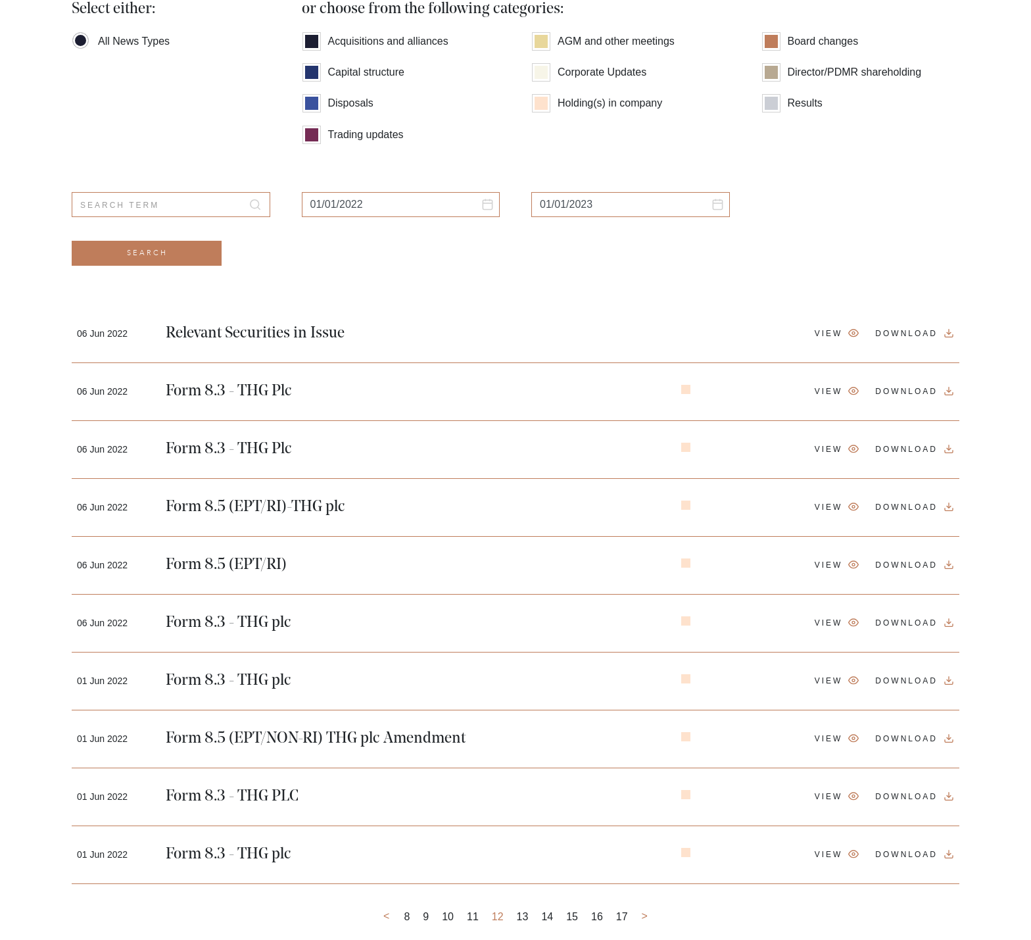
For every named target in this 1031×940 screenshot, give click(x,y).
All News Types (121, 39)
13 (523, 916)
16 (597, 916)
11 (473, 916)
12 (498, 916)
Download (906, 333)
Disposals (337, 101)
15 (572, 916)
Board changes (810, 39)
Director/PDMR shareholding (842, 70)
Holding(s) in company (597, 101)
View (829, 333)
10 (448, 916)
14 (547, 916)
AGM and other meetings (603, 39)
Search (147, 253)
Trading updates (353, 133)
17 (622, 916)
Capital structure (353, 70)
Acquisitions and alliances (375, 39)
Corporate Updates (589, 70)
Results (792, 101)
